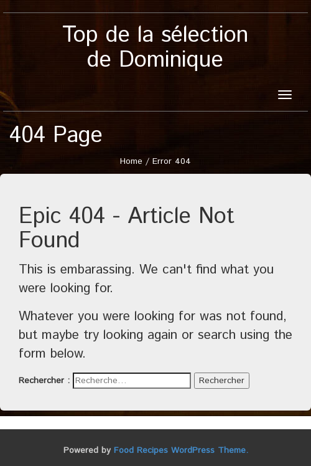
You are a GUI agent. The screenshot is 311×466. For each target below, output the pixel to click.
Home (131, 161)
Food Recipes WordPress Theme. (181, 450)
